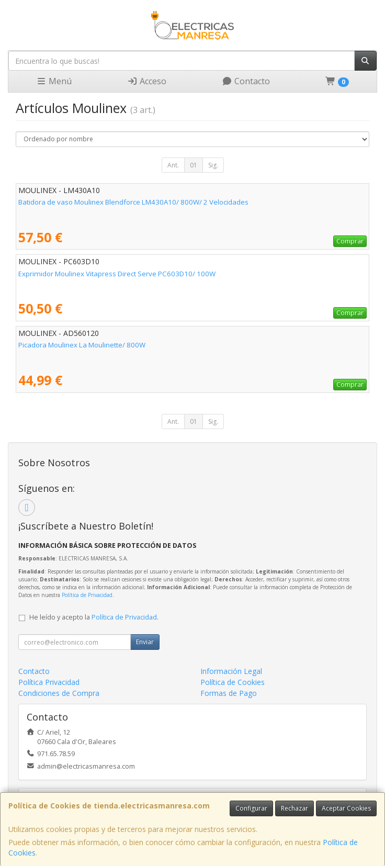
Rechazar (294, 808)
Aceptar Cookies (346, 808)
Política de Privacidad (87, 595)
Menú (54, 81)
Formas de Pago (228, 693)
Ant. (173, 165)
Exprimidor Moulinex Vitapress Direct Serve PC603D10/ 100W (117, 273)
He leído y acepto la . (93, 617)
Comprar (350, 241)
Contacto (246, 81)
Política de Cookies (232, 682)
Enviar (145, 641)
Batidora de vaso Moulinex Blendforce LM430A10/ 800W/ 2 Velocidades (133, 202)
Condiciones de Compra (58, 693)
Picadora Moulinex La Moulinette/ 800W (81, 345)
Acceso (146, 81)
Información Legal (231, 671)
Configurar (251, 808)
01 (193, 165)
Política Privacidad (49, 682)
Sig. (213, 165)
